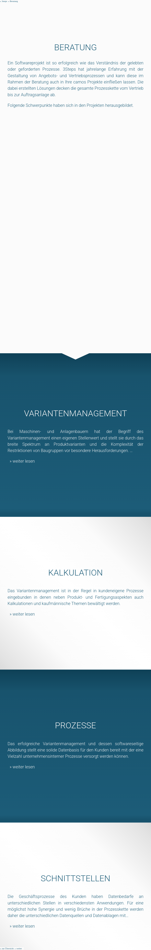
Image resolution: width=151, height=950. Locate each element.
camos (80, 82)
